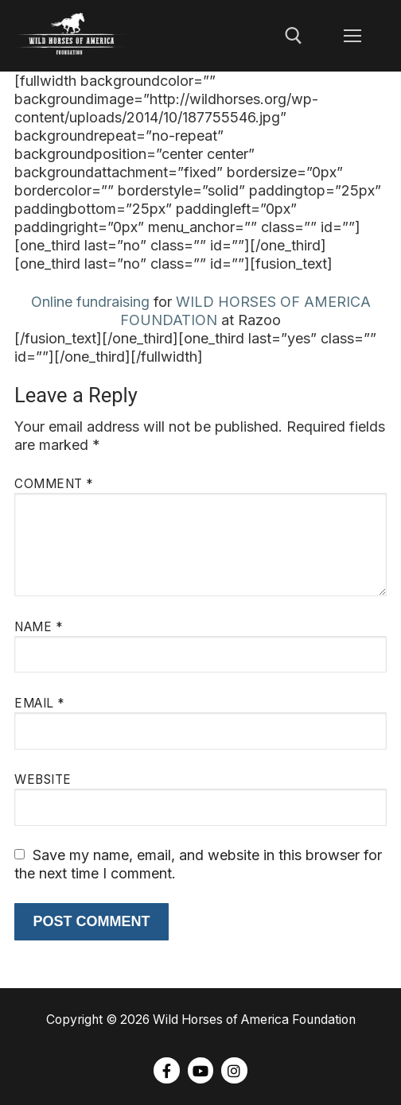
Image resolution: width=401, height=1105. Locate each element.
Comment (53, 483)
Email (39, 703)
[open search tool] (293, 35)
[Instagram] (234, 1070)
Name (38, 626)
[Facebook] (166, 1070)
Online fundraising (90, 301)
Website (43, 779)
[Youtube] (200, 1070)
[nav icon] (352, 36)
